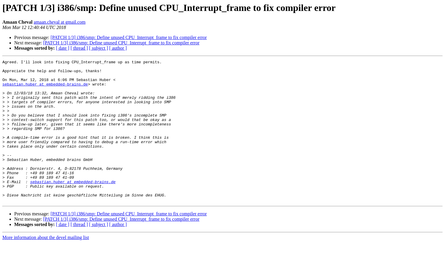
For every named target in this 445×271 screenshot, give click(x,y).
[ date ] (62, 48)
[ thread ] (79, 48)
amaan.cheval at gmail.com (60, 22)
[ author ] (118, 48)
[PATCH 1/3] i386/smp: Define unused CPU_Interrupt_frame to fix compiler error (129, 37)
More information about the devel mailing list (45, 265)
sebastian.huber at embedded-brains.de (45, 89)
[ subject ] (98, 48)
